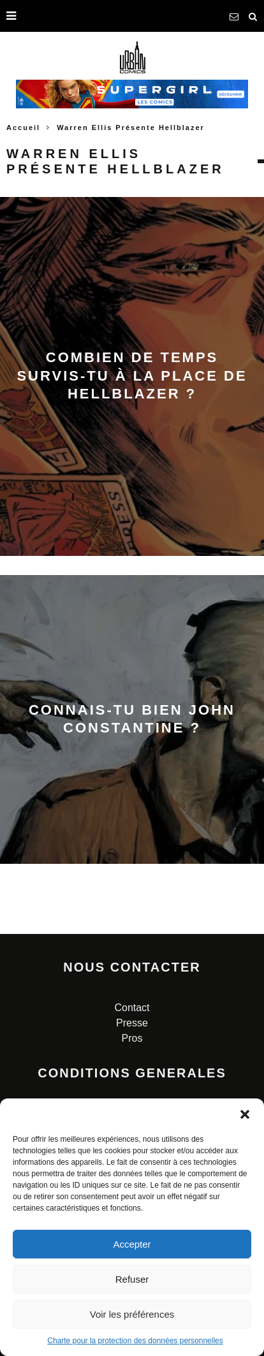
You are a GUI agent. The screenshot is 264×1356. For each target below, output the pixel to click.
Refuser (132, 1279)
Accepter (131, 1244)
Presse (132, 1022)
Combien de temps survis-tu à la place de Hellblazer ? (132, 375)
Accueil (23, 127)
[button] (244, 1114)
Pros (132, 1038)
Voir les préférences (132, 1314)
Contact (131, 1007)
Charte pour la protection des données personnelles (135, 1340)
